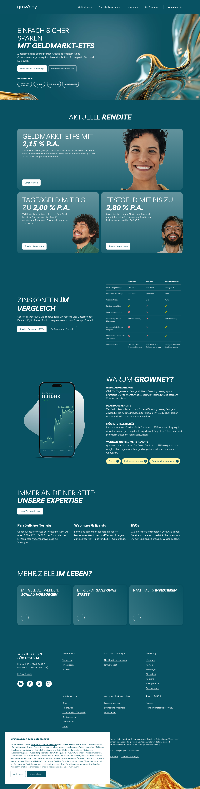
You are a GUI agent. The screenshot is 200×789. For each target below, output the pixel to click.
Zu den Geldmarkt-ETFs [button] (32, 329)
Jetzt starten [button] (31, 182)
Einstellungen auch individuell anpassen (43, 764)
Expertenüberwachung (165, 461)
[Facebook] (30, 684)
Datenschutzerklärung (58, 767)
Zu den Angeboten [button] (34, 246)
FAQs (169, 531)
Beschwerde (134, 750)
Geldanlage (85, 7)
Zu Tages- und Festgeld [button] (62, 329)
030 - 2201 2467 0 (35, 535)
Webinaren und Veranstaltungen (106, 535)
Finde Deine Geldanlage (32, 68)
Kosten (114, 461)
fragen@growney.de (43, 538)
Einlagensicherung (135, 461)
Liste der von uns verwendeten (44, 744)
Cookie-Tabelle (111, 756)
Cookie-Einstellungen (130, 756)
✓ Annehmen (36, 774)
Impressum (73, 767)
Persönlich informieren (62, 68)
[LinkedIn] (20, 684)
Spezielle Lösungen (109, 7)
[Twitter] (39, 684)
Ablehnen (18, 774)
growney (132, 7)
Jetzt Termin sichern (30, 511)
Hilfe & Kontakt (151, 7)
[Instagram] (49, 684)
